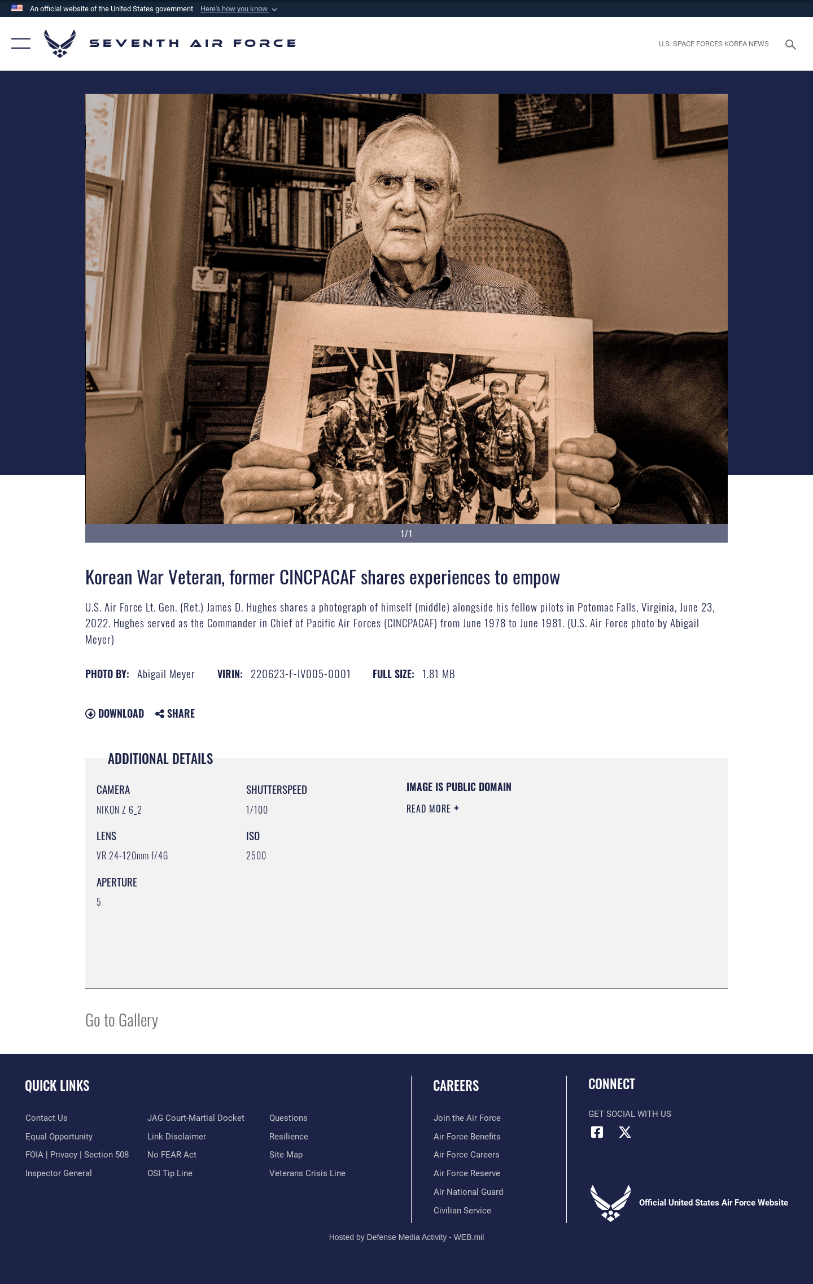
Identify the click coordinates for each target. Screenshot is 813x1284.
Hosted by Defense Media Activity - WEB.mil (406, 1236)
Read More (430, 808)
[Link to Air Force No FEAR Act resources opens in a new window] (171, 1155)
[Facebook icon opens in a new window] (596, 1132)
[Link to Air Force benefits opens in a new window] (466, 1137)
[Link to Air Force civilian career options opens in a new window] (462, 1211)
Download (114, 713)
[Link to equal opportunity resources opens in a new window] (58, 1137)
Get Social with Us (629, 1114)
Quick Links (57, 1085)
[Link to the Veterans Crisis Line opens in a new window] (307, 1173)
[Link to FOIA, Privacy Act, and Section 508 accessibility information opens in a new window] (76, 1155)
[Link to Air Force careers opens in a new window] (466, 1155)
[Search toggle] (792, 43)
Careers (456, 1085)
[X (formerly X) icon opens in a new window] (625, 1132)
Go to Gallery (121, 1019)
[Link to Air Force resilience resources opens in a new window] (288, 1137)
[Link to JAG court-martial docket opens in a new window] (195, 1118)
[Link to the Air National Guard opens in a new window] (467, 1192)
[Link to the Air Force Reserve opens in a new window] (466, 1173)
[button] (239, 9)
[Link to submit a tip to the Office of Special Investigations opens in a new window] (170, 1173)
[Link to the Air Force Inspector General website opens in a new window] (58, 1173)
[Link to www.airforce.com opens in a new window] (466, 1118)
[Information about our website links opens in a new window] (176, 1137)
